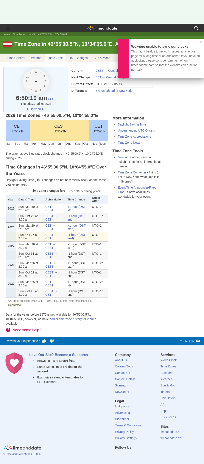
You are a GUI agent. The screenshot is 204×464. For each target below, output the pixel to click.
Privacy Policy (124, 432)
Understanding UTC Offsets (136, 130)
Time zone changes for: (48, 190)
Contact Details (125, 379)
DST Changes (78, 58)
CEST (52, 99)
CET (18, 128)
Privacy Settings (126, 438)
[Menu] (7, 28)
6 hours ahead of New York (113, 90)
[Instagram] (140, 455)
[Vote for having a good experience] (43, 341)
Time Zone (55, 58)
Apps (163, 411)
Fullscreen (36, 109)
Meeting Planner (129, 157)
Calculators (168, 398)
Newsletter (122, 392)
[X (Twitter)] (125, 455)
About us (121, 360)
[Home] (22, 448)
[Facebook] (118, 455)
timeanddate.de (170, 438)
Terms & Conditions (128, 425)
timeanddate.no (170, 432)
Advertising (122, 413)
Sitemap (120, 385)
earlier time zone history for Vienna (73, 319)
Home (6, 34)
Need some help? (26, 330)
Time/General (16, 58)
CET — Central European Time (116, 77)
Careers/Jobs (124, 366)
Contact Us (190, 341)
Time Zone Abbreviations (134, 136)
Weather (36, 58)
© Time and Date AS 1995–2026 (21, 454)
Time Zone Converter (132, 172)
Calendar (166, 373)
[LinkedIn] (133, 455)
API (162, 404)
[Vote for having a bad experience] (51, 341)
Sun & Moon (102, 58)
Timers (165, 392)
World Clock (168, 360)
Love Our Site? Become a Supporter (59, 355)
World (32, 34)
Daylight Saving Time (132, 124)
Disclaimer (122, 419)
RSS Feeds (168, 417)
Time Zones (19, 34)
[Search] (196, 28)
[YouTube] (147, 455)
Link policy (122, 406)
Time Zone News (129, 142)
